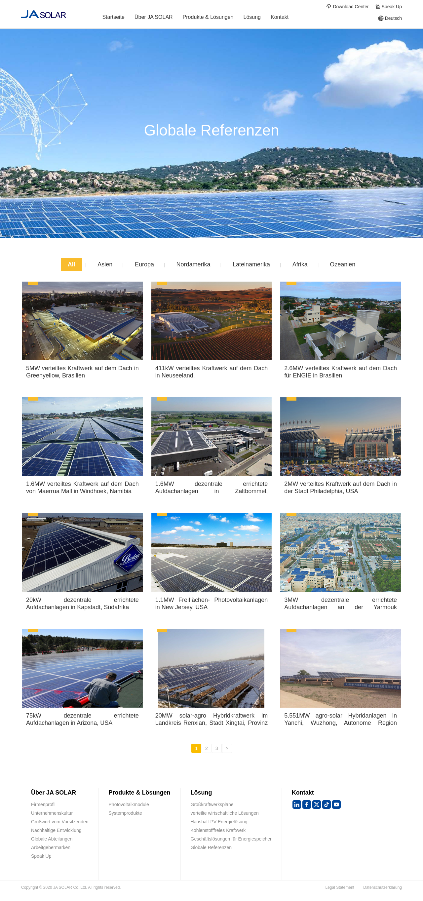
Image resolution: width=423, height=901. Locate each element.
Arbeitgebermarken (50, 847)
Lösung (252, 18)
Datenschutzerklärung (382, 887)
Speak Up (388, 6)
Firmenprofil (43, 804)
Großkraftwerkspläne (212, 804)
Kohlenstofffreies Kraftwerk (218, 830)
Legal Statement (340, 887)
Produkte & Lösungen (208, 18)
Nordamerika (193, 264)
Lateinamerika (251, 264)
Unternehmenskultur (52, 813)
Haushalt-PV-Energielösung (219, 821)
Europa (144, 264)
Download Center (347, 6)
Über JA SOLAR (154, 18)
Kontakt (279, 18)
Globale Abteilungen (51, 839)
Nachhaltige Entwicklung (56, 830)
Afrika (300, 264)
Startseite (113, 18)
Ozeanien (342, 264)
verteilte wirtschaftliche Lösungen (225, 813)
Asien (104, 264)
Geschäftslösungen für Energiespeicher (231, 839)
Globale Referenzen (211, 847)
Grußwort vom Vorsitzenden (60, 821)
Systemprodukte (125, 813)
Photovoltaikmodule (129, 804)
